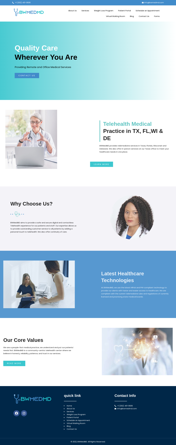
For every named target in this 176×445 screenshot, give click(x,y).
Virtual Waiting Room (115, 16)
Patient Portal (124, 10)
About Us (72, 10)
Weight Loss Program (103, 10)
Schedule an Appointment (148, 10)
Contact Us (144, 16)
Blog (132, 16)
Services (85, 10)
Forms (157, 16)
